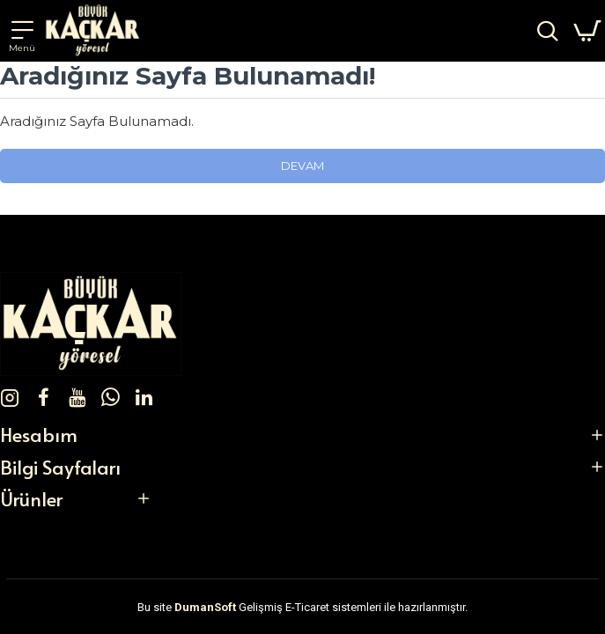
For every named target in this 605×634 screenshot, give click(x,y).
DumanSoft (205, 607)
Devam (302, 165)
